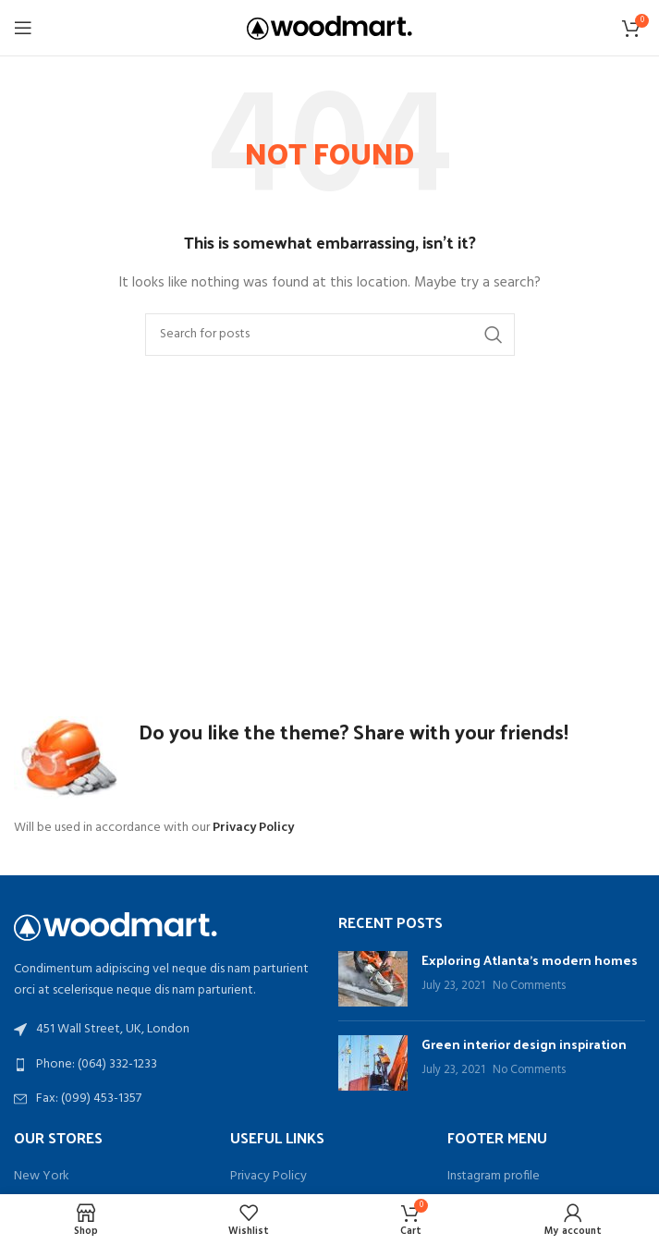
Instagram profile (493, 1176)
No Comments (529, 986)
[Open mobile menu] (23, 27)
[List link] (167, 1065)
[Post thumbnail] (373, 979)
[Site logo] (329, 28)
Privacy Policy (268, 1176)
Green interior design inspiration (524, 1044)
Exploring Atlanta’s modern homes (529, 959)
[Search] (330, 334)
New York (41, 1176)
